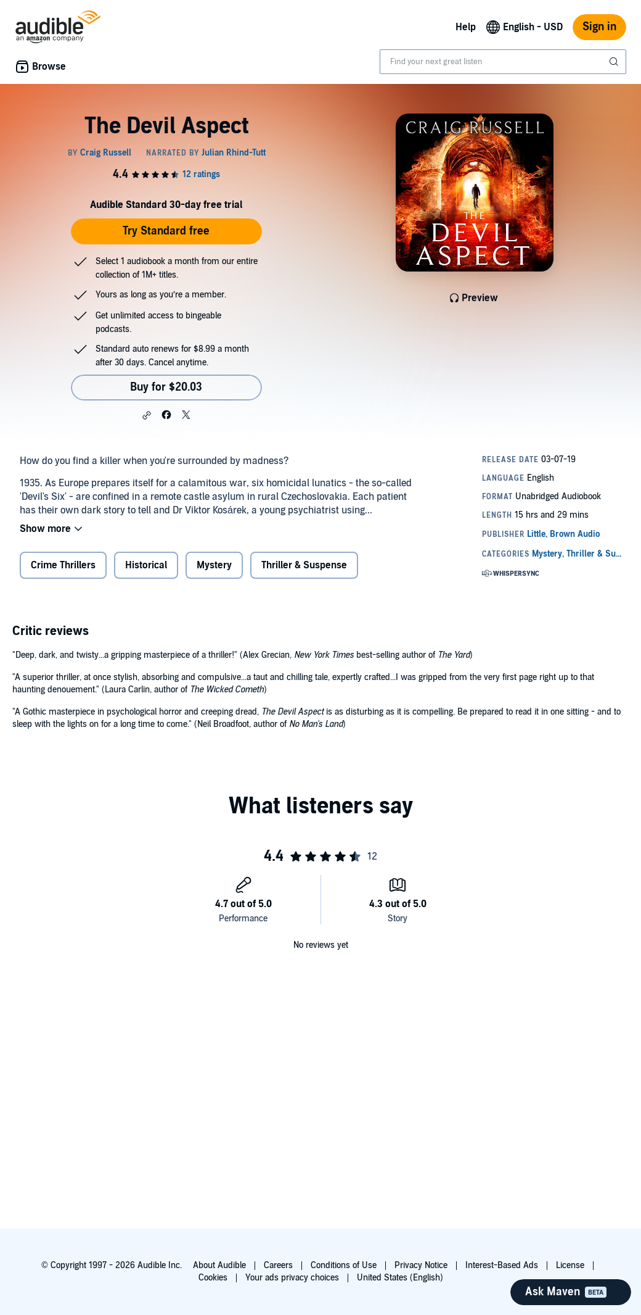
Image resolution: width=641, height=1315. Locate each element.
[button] (147, 415)
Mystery (214, 565)
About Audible (219, 1265)
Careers (278, 1265)
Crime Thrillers (63, 565)
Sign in (599, 26)
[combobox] (503, 61)
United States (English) (400, 1277)
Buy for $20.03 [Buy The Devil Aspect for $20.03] (166, 387)
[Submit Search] (615, 61)
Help (465, 27)
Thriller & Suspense (304, 565)
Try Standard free (166, 231)
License (570, 1265)
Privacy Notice (420, 1265)
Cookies (212, 1277)
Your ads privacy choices (292, 1277)
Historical (146, 565)
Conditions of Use (344, 1265)
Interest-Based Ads (501, 1265)
